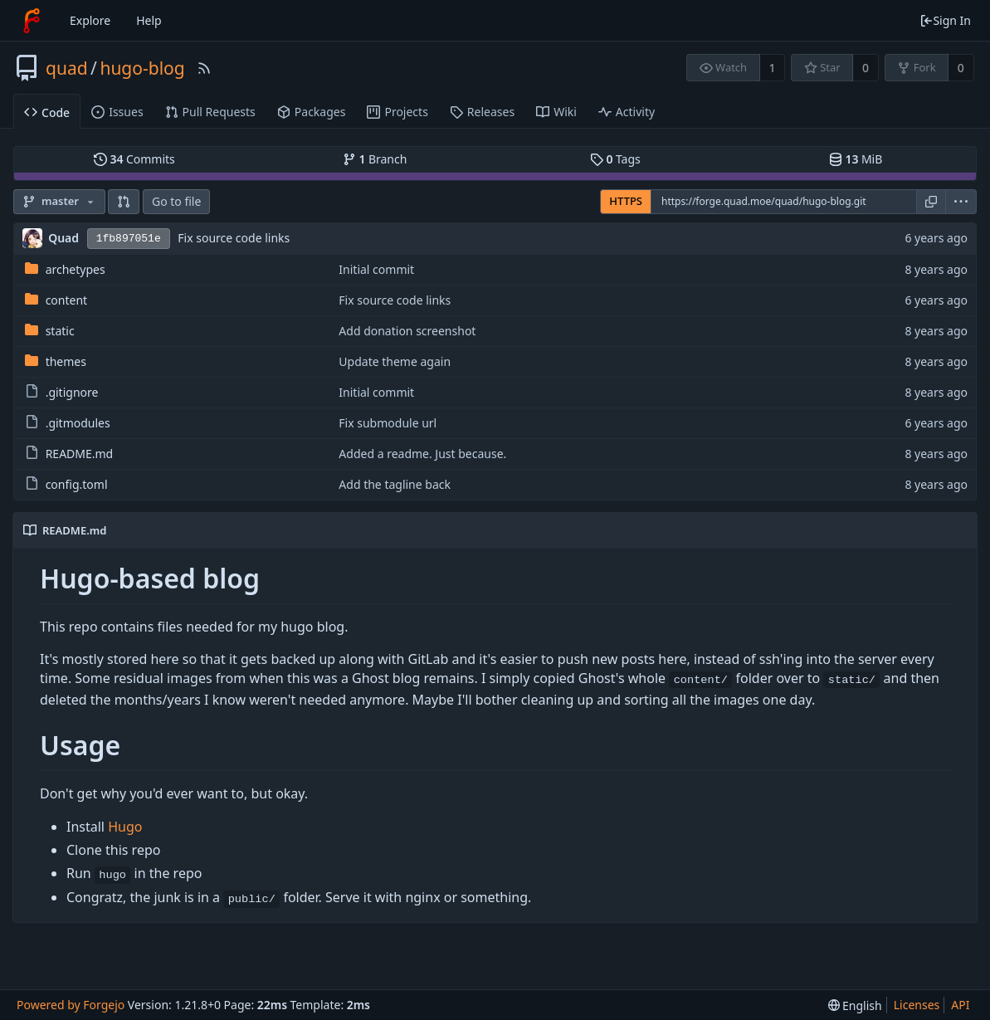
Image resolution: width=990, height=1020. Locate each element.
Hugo (125, 826)
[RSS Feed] (204, 68)
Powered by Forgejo (70, 1005)
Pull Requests (210, 112)
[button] (123, 201)
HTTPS (625, 200)
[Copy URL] (931, 201)
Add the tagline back (395, 484)
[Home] (31, 21)
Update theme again (395, 361)
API (960, 1005)
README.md (80, 453)
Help (149, 20)
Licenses (917, 1005)
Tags (615, 159)
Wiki (556, 112)
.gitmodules (78, 423)
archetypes (75, 269)
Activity (626, 112)
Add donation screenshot (407, 331)
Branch (375, 159)
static (60, 331)
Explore (90, 20)
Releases (482, 112)
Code (47, 112)
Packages (311, 112)
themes (66, 361)
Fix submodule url (387, 423)
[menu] (961, 201)
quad (67, 68)
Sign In (945, 20)
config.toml (77, 484)
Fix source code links (234, 238)
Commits (134, 159)
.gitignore (72, 392)
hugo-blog (142, 68)
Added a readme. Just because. (422, 453)
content (67, 300)
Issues (117, 112)
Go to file (176, 201)
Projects (397, 112)
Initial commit (376, 269)
